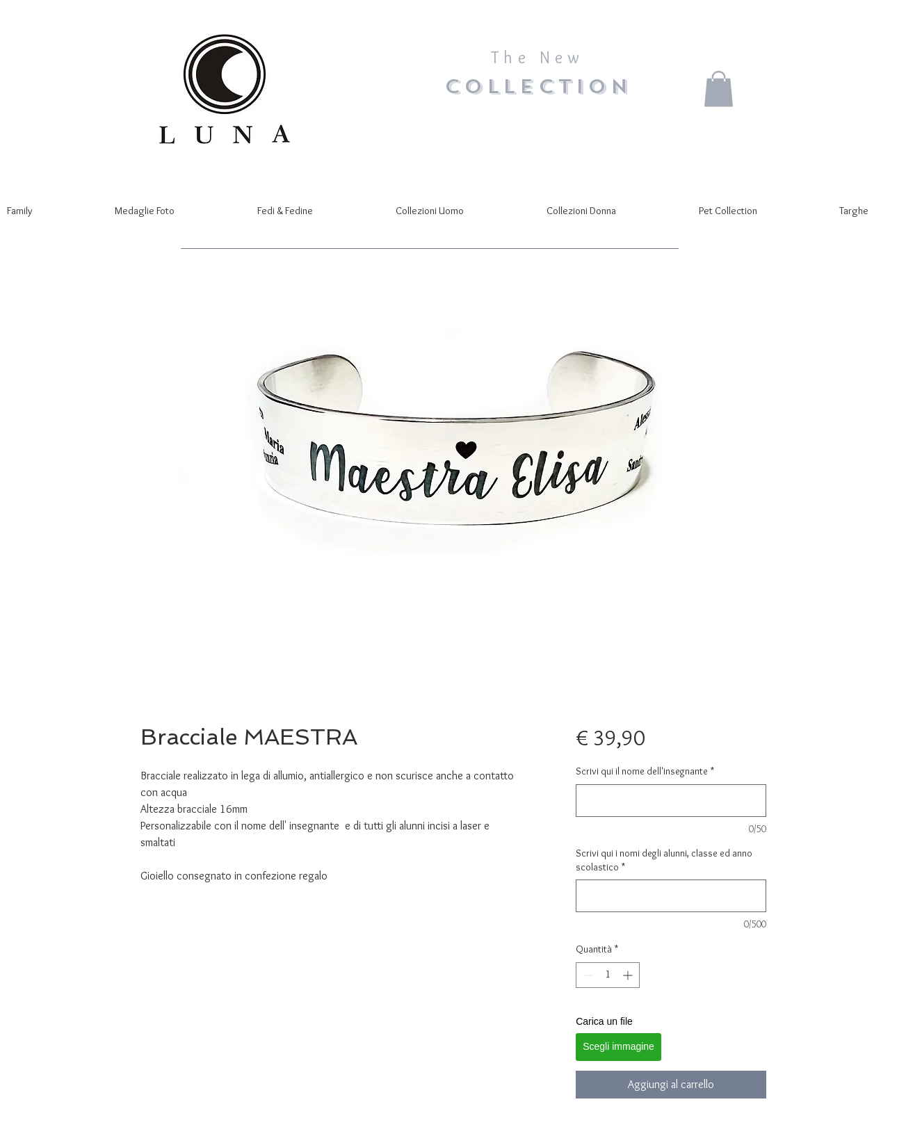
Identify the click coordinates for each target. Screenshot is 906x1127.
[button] (719, 88)
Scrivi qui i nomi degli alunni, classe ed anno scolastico (664, 860)
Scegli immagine (618, 1046)
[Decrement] (586, 975)
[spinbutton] (607, 975)
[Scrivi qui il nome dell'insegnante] (670, 800)
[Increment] (629, 975)
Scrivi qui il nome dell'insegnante (645, 771)
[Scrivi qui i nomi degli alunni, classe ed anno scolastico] (670, 896)
